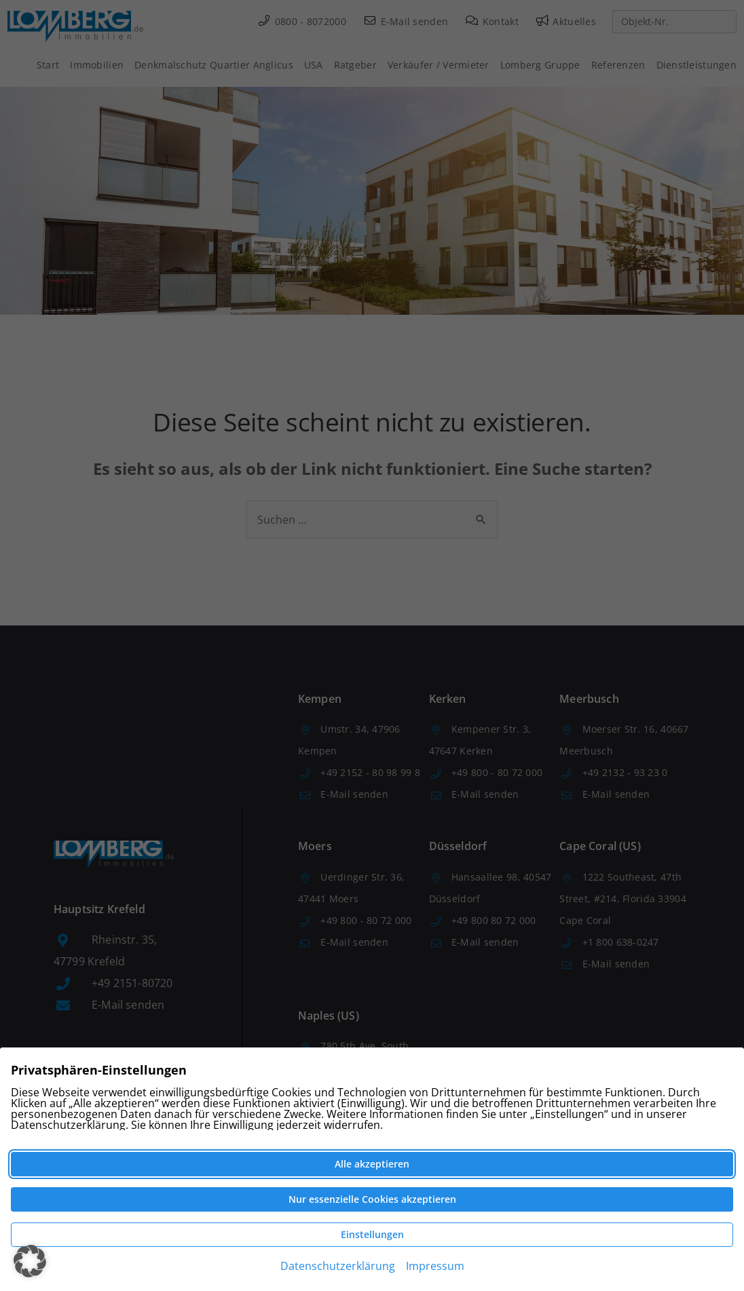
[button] (30, 1261)
